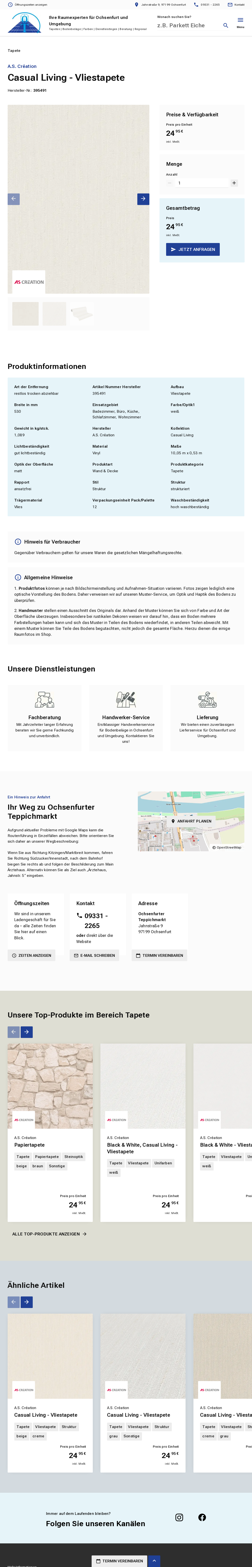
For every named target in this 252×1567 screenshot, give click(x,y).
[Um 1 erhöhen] (234, 183)
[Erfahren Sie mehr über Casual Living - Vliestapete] (50, 1356)
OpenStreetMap (229, 847)
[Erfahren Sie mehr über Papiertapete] (50, 1086)
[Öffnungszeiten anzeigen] (27, 5)
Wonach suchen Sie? (174, 17)
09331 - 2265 (96, 921)
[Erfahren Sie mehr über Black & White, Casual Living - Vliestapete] (143, 1086)
